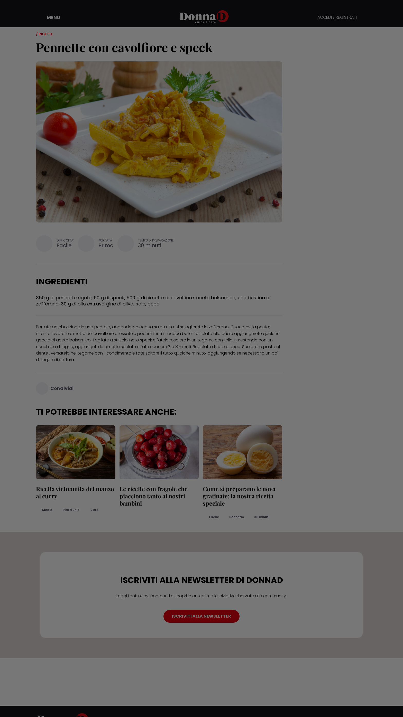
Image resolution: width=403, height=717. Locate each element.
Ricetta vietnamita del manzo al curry (75, 492)
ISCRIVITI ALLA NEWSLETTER (201, 616)
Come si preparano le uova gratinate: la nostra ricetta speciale (239, 496)
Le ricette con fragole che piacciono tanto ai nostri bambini (154, 496)
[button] (50, 17)
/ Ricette (44, 33)
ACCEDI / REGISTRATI (337, 17)
